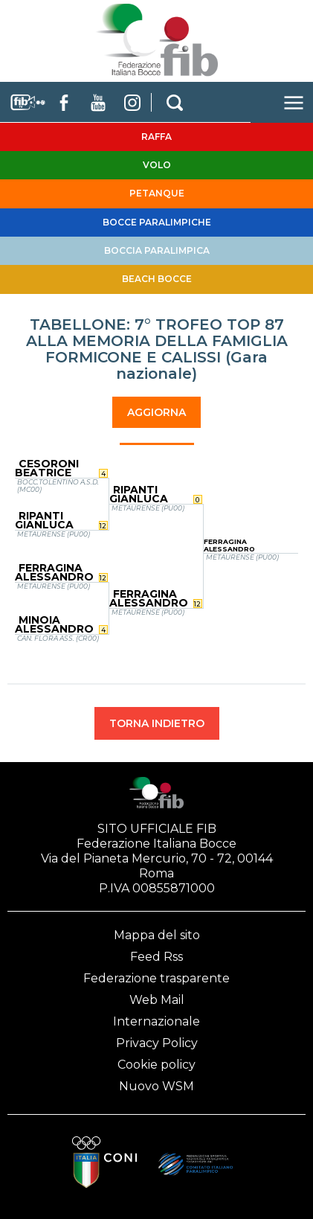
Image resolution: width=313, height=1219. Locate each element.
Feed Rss (156, 957)
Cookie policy (156, 1065)
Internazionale (156, 1021)
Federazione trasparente (156, 978)
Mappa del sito (157, 935)
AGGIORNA (156, 412)
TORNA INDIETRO (156, 723)
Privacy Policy (157, 1043)
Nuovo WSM (156, 1086)
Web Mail (156, 1000)
